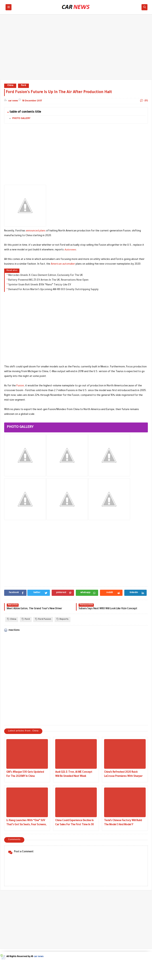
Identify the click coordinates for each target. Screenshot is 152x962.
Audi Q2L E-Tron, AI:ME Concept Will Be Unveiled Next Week (73, 774)
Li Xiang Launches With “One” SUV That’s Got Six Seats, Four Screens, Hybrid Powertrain (26, 823)
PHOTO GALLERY (21, 118)
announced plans (36, 231)
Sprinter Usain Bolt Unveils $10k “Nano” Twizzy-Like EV (39, 285)
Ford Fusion (43, 619)
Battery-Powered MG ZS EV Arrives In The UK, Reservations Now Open (48, 280)
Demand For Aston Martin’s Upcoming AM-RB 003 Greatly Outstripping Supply (53, 289)
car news (39, 956)
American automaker (63, 264)
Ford (23, 85)
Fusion (20, 386)
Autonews (70, 250)
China (10, 85)
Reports (62, 619)
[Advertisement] (76, 48)
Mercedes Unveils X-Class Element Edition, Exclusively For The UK (45, 275)
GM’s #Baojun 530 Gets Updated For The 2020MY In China (25, 774)
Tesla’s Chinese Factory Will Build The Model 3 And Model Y (123, 822)
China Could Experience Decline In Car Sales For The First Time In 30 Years (74, 823)
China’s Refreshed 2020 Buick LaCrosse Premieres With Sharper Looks (123, 775)
